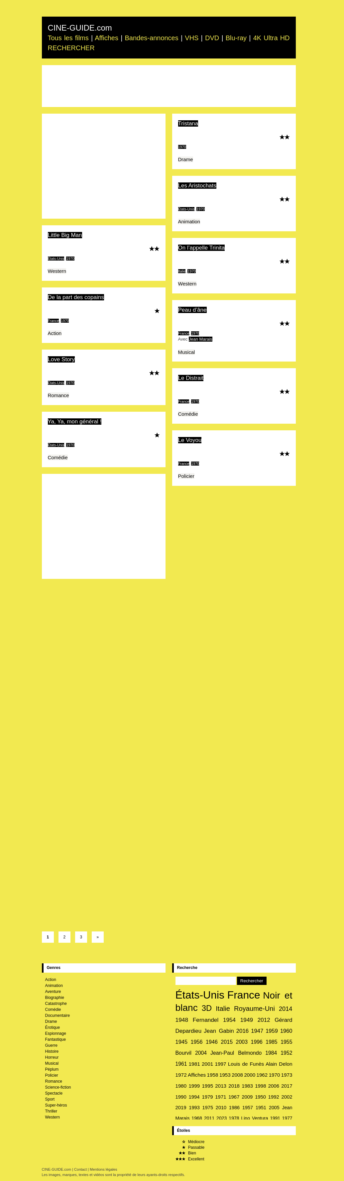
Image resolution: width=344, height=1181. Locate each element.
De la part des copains (76, 297)
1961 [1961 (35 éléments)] (181, 1064)
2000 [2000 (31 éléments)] (249, 1075)
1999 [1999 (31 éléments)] (194, 1086)
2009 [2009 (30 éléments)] (247, 1097)
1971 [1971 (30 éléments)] (220, 1097)
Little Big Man (65, 235)
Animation (189, 221)
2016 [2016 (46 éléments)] (242, 1031)
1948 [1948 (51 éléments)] (181, 1020)
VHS (191, 38)
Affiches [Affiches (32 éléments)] (197, 1075)
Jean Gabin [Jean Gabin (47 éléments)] (219, 1031)
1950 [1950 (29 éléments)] (260, 1097)
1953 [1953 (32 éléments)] (225, 1075)
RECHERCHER (71, 48)
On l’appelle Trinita (201, 248)
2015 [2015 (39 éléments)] (227, 1042)
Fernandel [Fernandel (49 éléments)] (205, 1020)
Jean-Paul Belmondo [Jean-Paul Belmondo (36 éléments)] (236, 1053)
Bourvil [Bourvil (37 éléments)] (183, 1053)
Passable (190, 1147)
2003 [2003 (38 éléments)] (242, 1042)
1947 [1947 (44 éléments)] (257, 1031)
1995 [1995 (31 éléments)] (207, 1086)
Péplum (52, 1069)
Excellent (189, 1159)
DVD (212, 38)
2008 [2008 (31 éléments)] (237, 1075)
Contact (80, 1169)
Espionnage (55, 1033)
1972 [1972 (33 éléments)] (181, 1075)
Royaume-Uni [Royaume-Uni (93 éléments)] (254, 1008)
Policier (186, 476)
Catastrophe (56, 1003)
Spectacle (54, 1093)
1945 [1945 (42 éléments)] (181, 1042)
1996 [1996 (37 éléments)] (257, 1042)
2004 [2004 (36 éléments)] (201, 1053)
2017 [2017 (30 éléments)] (286, 1086)
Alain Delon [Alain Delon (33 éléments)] (279, 1064)
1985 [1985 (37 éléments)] (271, 1042)
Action (55, 333)
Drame (185, 159)
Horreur (52, 1057)
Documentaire (57, 1015)
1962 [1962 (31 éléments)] (262, 1075)
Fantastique (55, 1039)
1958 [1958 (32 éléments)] (212, 1075)
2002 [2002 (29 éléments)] (287, 1097)
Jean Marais (200, 339)
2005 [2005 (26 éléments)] (274, 1107)
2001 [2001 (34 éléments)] (207, 1064)
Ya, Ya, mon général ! (75, 421)
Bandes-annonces (151, 38)
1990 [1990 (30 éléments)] (180, 1097)
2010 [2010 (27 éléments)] (221, 1107)
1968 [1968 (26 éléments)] (196, 1118)
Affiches (106, 38)
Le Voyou (190, 440)
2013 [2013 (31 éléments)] (220, 1086)
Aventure (53, 991)
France (53, 321)
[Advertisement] (169, 86)
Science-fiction (58, 1087)
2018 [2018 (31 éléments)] (234, 1086)
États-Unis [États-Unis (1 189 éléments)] (200, 995)
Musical (186, 352)
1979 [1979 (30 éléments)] (207, 1097)
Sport (50, 1099)
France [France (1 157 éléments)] (243, 995)
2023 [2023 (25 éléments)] (221, 1118)
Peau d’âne (192, 310)
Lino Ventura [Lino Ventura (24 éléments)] (254, 1118)
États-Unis (186, 209)
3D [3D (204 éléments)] (207, 1008)
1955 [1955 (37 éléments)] (286, 1042)
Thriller (51, 1111)
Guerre (51, 1045)
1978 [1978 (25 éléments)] (234, 1118)
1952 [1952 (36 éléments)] (286, 1053)
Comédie (188, 414)
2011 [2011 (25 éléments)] (209, 1118)
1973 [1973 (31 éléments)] (286, 1075)
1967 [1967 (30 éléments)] (233, 1097)
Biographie (54, 997)
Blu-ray (236, 38)
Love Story (61, 359)
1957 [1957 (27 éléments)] (247, 1107)
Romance (58, 395)
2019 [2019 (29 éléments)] (180, 1107)
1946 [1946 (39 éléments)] (212, 1042)
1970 (182, 147)
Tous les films (68, 38)
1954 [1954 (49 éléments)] (229, 1020)
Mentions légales (103, 1169)
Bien (185, 1153)
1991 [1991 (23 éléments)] (275, 1118)
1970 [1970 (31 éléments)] (274, 1075)
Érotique (52, 1027)
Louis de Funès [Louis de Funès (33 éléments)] (246, 1064)
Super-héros (56, 1105)
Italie (182, 271)
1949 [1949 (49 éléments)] (246, 1020)
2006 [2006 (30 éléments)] (273, 1086)
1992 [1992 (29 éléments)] (273, 1097)
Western (57, 271)
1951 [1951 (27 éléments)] (261, 1107)
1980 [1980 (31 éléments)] (181, 1086)
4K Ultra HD (271, 38)
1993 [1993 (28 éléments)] (194, 1107)
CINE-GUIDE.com (80, 27)
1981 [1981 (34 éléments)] (194, 1064)
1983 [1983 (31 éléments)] (247, 1086)
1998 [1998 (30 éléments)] (260, 1086)
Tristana (188, 123)
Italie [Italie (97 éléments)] (223, 1008)
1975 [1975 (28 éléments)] (207, 1107)
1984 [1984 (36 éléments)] (271, 1053)
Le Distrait (191, 378)
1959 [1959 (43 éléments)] (272, 1031)
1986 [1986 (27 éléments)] (234, 1107)
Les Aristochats (197, 185)
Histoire (52, 1051)
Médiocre (190, 1141)
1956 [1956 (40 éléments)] (197, 1042)
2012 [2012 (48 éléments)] (264, 1020)
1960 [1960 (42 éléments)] (286, 1031)
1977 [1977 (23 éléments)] (287, 1118)
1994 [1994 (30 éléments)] (193, 1097)
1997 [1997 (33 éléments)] (220, 1064)
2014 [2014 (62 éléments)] (285, 1008)
